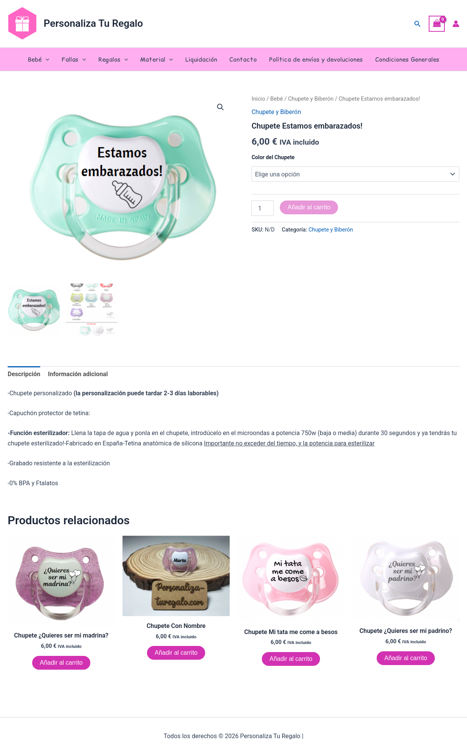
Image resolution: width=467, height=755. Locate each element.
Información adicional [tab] (78, 373)
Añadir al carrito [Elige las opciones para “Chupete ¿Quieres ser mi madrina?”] (61, 662)
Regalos (113, 59)
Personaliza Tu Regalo (93, 23)
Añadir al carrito (308, 207)
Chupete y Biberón (310, 98)
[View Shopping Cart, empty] (437, 23)
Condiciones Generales (407, 59)
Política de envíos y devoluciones (316, 59)
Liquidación (201, 59)
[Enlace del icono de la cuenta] (455, 23)
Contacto (243, 59)
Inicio (258, 98)
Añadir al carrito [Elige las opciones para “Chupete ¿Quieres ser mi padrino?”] (405, 657)
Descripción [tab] (24, 373)
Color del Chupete (272, 157)
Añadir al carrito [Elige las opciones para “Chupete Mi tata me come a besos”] (290, 658)
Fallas (74, 59)
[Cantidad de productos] (262, 208)
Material (156, 59)
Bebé (38, 59)
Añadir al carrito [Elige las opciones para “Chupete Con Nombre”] (176, 652)
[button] (417, 24)
